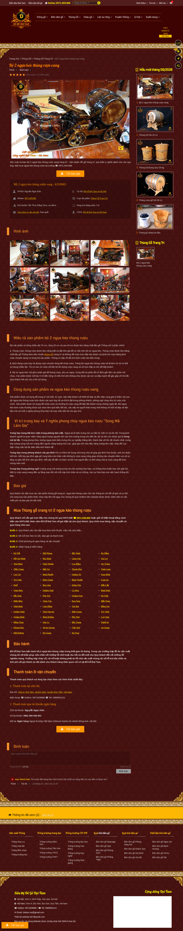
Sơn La (46, 622)
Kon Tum (76, 601)
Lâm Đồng (47, 606)
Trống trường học (19, 854)
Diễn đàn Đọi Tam (17, 3)
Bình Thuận (77, 580)
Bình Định (105, 590)
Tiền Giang (19, 569)
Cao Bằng (76, 564)
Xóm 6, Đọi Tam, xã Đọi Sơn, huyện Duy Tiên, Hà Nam (45, 692)
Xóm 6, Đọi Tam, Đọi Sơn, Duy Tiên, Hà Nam (46, 903)
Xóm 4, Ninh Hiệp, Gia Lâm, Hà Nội (41, 899)
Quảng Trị (76, 575)
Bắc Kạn (18, 596)
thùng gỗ (48, 354)
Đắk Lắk (105, 585)
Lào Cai (17, 575)
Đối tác (162, 3)
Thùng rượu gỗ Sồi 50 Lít (150, 200)
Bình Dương (48, 617)
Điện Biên (18, 601)
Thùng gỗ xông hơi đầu (149, 232)
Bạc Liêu (47, 585)
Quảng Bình (19, 617)
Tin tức (152, 3)
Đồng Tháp (19, 622)
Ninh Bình (18, 606)
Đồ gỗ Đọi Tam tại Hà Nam (95, 212)
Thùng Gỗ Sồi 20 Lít (148, 135)
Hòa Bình (47, 559)
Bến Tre (46, 569)
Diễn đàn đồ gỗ (35, 3)
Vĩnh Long (105, 569)
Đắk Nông (105, 601)
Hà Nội (17, 553)
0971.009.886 (30, 198)
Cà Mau (75, 590)
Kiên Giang (48, 580)
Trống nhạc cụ (18, 842)
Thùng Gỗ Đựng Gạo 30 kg (151, 167)
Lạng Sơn (76, 559)
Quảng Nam (77, 596)
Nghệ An (105, 622)
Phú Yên (46, 596)
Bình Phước (48, 575)
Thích (11, 70)
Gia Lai (104, 559)
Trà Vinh (18, 580)
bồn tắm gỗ (104, 833)
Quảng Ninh (19, 612)
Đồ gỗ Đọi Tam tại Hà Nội (95, 191)
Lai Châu (105, 617)
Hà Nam (75, 633)
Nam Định (105, 575)
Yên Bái (75, 606)
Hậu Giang (77, 612)
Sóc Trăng (105, 564)
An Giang (105, 628)
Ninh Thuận (48, 564)
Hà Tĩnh (104, 596)
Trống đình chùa (18, 850)
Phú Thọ (76, 617)
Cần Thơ (76, 628)
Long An (105, 580)
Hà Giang (47, 633)
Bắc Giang (76, 622)
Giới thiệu (141, 3)
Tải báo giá (70, 173)
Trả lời (24, 784)
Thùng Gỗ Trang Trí (99, 198)
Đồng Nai (105, 606)
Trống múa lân (18, 846)
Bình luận (24, 70)
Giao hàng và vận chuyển (28, 212)
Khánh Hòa (19, 628)
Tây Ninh (105, 612)
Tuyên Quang (49, 628)
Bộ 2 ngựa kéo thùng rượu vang (153, 102)
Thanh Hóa (77, 569)
